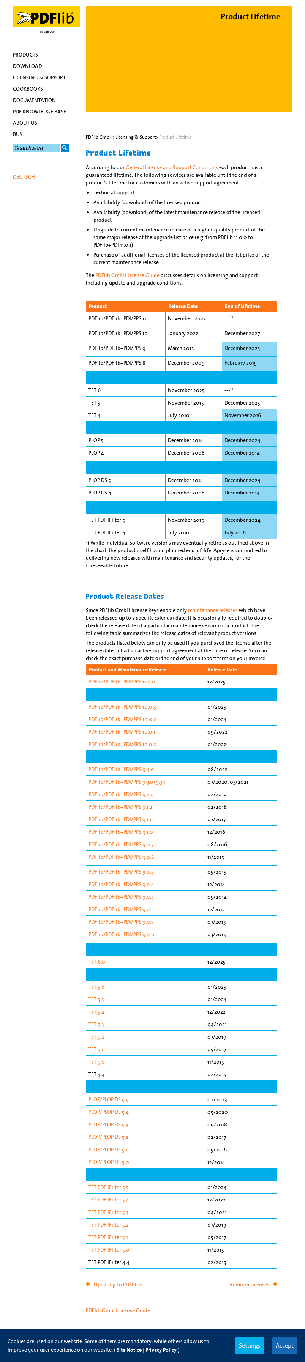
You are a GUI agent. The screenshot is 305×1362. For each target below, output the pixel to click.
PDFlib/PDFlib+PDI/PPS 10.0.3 (122, 706)
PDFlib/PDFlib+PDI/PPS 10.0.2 (122, 719)
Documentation (34, 100)
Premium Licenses (248, 1284)
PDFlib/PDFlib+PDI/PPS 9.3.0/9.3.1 (126, 782)
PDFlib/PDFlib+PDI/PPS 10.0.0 (122, 744)
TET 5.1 (95, 1049)
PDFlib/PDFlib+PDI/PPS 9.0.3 (120, 897)
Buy (18, 134)
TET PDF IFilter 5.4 (108, 1199)
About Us (25, 123)
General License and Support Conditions (172, 167)
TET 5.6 (96, 987)
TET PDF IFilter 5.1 (108, 1237)
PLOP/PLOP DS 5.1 (108, 1149)
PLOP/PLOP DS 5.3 (108, 1124)
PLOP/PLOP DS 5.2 (108, 1137)
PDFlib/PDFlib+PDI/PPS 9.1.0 (120, 832)
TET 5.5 (96, 999)
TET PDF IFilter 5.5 (108, 1187)
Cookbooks (28, 89)
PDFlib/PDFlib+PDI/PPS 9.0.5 (121, 872)
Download (27, 66)
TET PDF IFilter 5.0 (109, 1249)
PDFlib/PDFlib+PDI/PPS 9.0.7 (120, 844)
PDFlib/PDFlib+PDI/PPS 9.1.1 (120, 819)
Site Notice (129, 1350)
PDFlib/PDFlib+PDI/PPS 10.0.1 (121, 731)
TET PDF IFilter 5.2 (108, 1224)
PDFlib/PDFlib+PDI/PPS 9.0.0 (121, 934)
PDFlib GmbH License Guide (127, 275)
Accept (285, 1345)
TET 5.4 (96, 1012)
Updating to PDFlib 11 (118, 1284)
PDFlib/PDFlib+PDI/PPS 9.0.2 (121, 909)
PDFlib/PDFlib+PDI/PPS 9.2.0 (121, 794)
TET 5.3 (96, 1024)
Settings (250, 1345)
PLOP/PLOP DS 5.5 (108, 1099)
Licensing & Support (39, 77)
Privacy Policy (161, 1350)
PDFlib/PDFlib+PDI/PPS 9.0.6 (121, 857)
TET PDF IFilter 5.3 (108, 1212)
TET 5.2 (96, 1037)
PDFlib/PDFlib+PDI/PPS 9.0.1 (120, 922)
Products (25, 54)
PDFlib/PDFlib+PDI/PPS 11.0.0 (121, 681)
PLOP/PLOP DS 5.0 (108, 1162)
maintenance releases (213, 610)
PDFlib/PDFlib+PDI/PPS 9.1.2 (120, 807)
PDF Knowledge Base (39, 111)
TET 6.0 (96, 961)
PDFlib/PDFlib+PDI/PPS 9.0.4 (121, 884)
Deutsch (24, 177)
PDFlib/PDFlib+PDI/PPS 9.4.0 (121, 769)
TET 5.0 (96, 1062)
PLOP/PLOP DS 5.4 (108, 1112)
